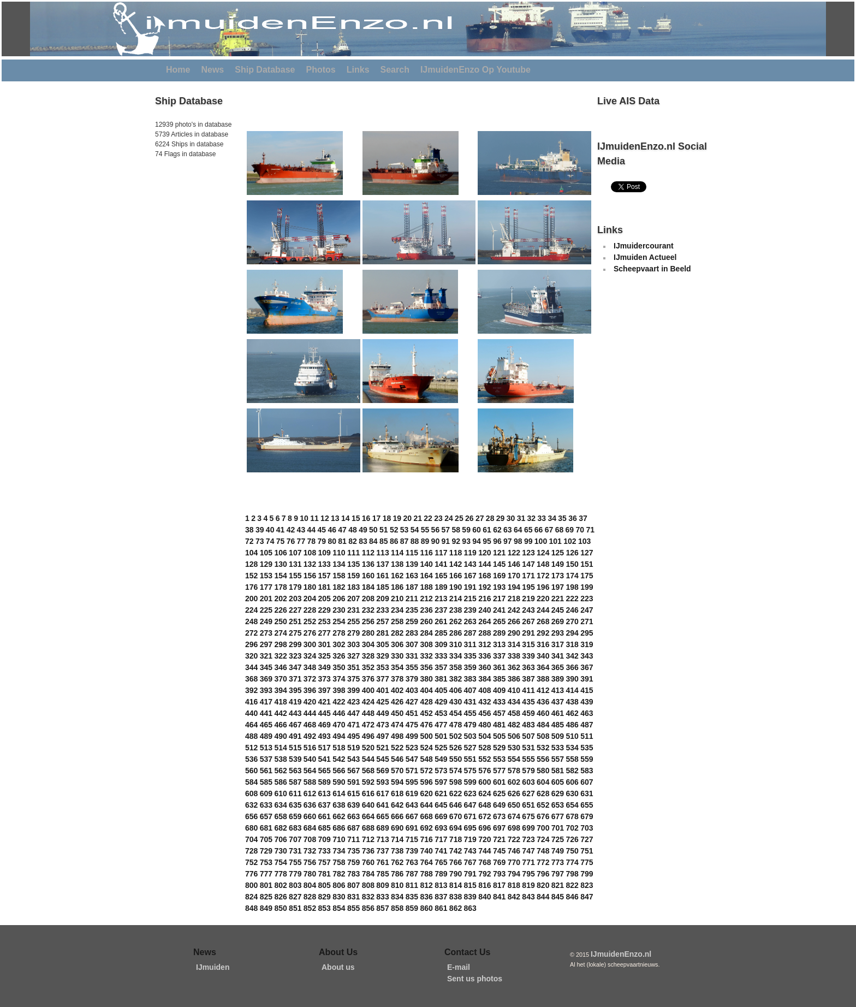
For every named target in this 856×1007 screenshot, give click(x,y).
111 (353, 552)
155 (295, 575)
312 (484, 644)
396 (310, 690)
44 (311, 529)
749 (557, 850)
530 (514, 747)
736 (368, 850)
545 (382, 759)
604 (543, 782)
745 (499, 850)
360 (484, 667)
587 (295, 782)
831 (353, 896)
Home (178, 69)
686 (338, 828)
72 (249, 541)
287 (470, 633)
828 (310, 896)
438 (572, 701)
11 (314, 518)
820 (543, 885)
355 (412, 667)
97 (507, 541)
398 (338, 690)
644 (426, 805)
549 (441, 759)
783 (353, 873)
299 (295, 644)
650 (514, 805)
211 (412, 598)
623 (470, 793)
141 (441, 564)
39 (259, 529)
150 (572, 564)
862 (455, 908)
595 (412, 782)
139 (412, 564)
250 (280, 621)
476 (426, 724)
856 (368, 908)
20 (407, 518)
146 (514, 564)
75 (280, 541)
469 (324, 724)
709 (324, 839)
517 (324, 747)
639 (353, 805)
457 (499, 713)
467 (295, 724)
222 (572, 598)
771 (528, 862)
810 (397, 885)
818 (514, 885)
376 (368, 678)
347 (295, 667)
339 (528, 655)
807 (353, 885)
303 (353, 644)
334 (455, 655)
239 (470, 610)
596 (426, 782)
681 (266, 828)
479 (470, 724)
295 (586, 633)
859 (412, 908)
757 (324, 862)
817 (499, 885)
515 (295, 747)
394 (280, 690)
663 (353, 816)
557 (557, 759)
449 (382, 713)
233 (382, 610)
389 (557, 678)
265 (499, 621)
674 (514, 816)
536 (251, 759)
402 (397, 690)
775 (586, 862)
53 (404, 529)
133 (324, 564)
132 (310, 564)
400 (368, 690)
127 (586, 552)
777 (266, 873)
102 (569, 541)
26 (469, 518)
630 (572, 793)
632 (251, 805)
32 (531, 518)
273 (266, 633)
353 (382, 667)
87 (404, 541)
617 (382, 793)
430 (455, 701)
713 (382, 839)
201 (266, 598)
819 (528, 885)
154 (280, 575)
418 (280, 701)
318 (572, 644)
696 (484, 828)
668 (426, 816)
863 (470, 908)
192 (484, 587)
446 (338, 713)
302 (338, 644)
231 (353, 610)
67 (549, 529)
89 (425, 541)
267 (528, 621)
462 (572, 713)
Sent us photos (474, 978)
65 (528, 529)
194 (514, 587)
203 (295, 598)
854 (338, 908)
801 (266, 885)
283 (412, 633)
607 (586, 782)
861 (441, 908)
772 (543, 862)
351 (353, 667)
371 (295, 678)
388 (543, 678)
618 (397, 793)
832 (368, 896)
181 (324, 587)
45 (321, 529)
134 (338, 564)
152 (251, 575)
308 (426, 644)
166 (455, 575)
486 (572, 724)
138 (397, 564)
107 (295, 552)
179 (295, 587)
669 (441, 816)
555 (528, 759)
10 (304, 518)
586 (280, 782)
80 (332, 541)
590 (338, 782)
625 (499, 793)
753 (266, 862)
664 (368, 816)
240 (484, 610)
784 (368, 873)
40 (270, 529)
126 (572, 552)
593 (382, 782)
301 (324, 644)
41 (280, 529)
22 (428, 518)
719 (470, 839)
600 (484, 782)
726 (572, 839)
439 (586, 701)
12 (324, 518)
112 (368, 552)
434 (514, 701)
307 (412, 644)
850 (280, 908)
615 (353, 793)
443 (295, 713)
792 (484, 873)
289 (499, 633)
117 (441, 552)
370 (280, 678)
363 (528, 667)
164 (426, 575)
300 (310, 644)
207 (353, 598)
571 (412, 770)
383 (470, 678)
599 (470, 782)
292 (543, 633)
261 (441, 621)
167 (470, 575)
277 (324, 633)
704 (251, 839)
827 (295, 896)
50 (373, 529)
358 (455, 667)
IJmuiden (212, 967)
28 (490, 518)
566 (338, 770)
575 (470, 770)
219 (528, 598)
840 (484, 896)
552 (484, 759)
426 (397, 701)
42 (291, 529)
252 (310, 621)
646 (455, 805)
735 (353, 850)
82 (352, 541)
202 (280, 598)
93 (466, 541)
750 (572, 850)
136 (368, 564)
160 (368, 575)
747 (528, 850)
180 (310, 587)
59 (466, 529)
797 (557, 873)
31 (521, 518)
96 (497, 541)
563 (295, 770)
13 (335, 518)
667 (412, 816)
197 (557, 587)
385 (499, 678)
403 (412, 690)
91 (446, 541)
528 (484, 747)
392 (251, 690)
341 (557, 655)
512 (251, 747)
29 (500, 518)
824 (251, 896)
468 (310, 724)
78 (311, 541)
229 (324, 610)
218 (514, 598)
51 (383, 529)
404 (426, 690)
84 (373, 541)
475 (412, 724)
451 (412, 713)
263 (470, 621)
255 (353, 621)
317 (557, 644)
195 (528, 587)
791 (470, 873)
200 (251, 598)
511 (586, 736)
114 (397, 552)
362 (514, 667)
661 (324, 816)
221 (557, 598)
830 (338, 896)
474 (397, 724)
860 (426, 908)
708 (310, 839)
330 (397, 655)
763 (412, 862)
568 (368, 770)
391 (586, 678)
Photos (321, 69)
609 (266, 793)
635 (295, 805)
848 (251, 908)
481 (499, 724)
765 (441, 862)
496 (368, 736)
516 (310, 747)
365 (557, 667)
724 (543, 839)
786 (397, 873)
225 (266, 610)
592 (368, 782)
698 (514, 828)
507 (528, 736)
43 (301, 529)
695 (470, 828)
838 (455, 896)
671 (470, 816)
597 (441, 782)
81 (342, 541)
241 (499, 610)
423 (353, 701)
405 (441, 690)
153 (266, 575)
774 (572, 862)
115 (412, 552)
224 (251, 610)
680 (251, 828)
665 (382, 816)
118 (455, 552)
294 (572, 633)
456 (484, 713)
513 (266, 747)
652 (543, 805)
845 (557, 896)
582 (572, 770)
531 (528, 747)
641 (382, 805)
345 (266, 667)
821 (557, 885)
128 (251, 564)
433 (499, 701)
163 (412, 575)
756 (310, 862)
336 (484, 655)
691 (412, 828)
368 (251, 678)
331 (412, 655)
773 (557, 862)
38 (249, 529)
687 (353, 828)
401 (382, 690)
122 (514, 552)
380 (426, 678)
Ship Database (265, 69)
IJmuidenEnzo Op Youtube (475, 69)
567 (353, 770)
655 (586, 805)
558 (572, 759)
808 (368, 885)
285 (441, 633)
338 (514, 655)
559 (586, 759)
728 (251, 850)
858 (397, 908)
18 (387, 518)
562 (280, 770)
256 (368, 621)
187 (412, 587)
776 (251, 873)
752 (251, 862)
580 (543, 770)
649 (499, 805)
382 (455, 678)
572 (426, 770)
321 (266, 655)
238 (455, 610)
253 (324, 621)
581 (557, 770)
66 (538, 529)
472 (368, 724)
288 (484, 633)
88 (415, 541)
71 (590, 529)
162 (397, 575)
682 (280, 828)
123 (528, 552)
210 (397, 598)
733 (324, 850)
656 (251, 816)
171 (528, 575)
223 (586, 598)
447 (353, 713)
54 (415, 529)
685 (324, 828)
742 (455, 850)
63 (507, 529)
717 (441, 839)
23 (438, 518)
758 (338, 862)
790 (455, 873)
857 (382, 908)
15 (356, 518)
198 (572, 587)
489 (266, 736)
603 (528, 782)
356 (426, 667)
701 (557, 828)
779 (295, 873)
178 (280, 587)
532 (543, 747)
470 (338, 724)
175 (586, 575)
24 (448, 518)
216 (484, 598)
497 (382, 736)
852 (310, 908)
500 (426, 736)
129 (266, 564)
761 (382, 862)
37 (583, 518)
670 (455, 816)
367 (586, 667)
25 (459, 518)
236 (426, 610)
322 (280, 655)
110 (338, 552)
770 (514, 862)
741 (441, 850)
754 (280, 862)
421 (324, 701)
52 (394, 529)
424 (368, 701)
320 (251, 655)
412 (543, 690)
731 (295, 850)
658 (280, 816)
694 (455, 828)
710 (338, 839)
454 (455, 713)
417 (266, 701)
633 (266, 805)
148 (543, 564)
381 (441, 678)
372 (310, 678)
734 (338, 850)
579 (528, 770)
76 (291, 541)
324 (310, 655)
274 (280, 633)
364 (543, 667)
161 (382, 575)
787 (412, 873)
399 (353, 690)
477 (441, 724)
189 (441, 587)
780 (310, 873)
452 (426, 713)
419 (295, 701)
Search (395, 69)
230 (338, 610)
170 (514, 575)
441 (266, 713)
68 (559, 529)
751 (586, 850)
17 (376, 518)
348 (310, 667)
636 (310, 805)
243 (528, 610)
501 (441, 736)
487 (586, 724)
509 (557, 736)
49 (363, 529)
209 (382, 598)
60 (476, 529)
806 (338, 885)
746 (514, 850)
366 (572, 667)
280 (368, 633)
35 (562, 518)
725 (557, 839)
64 (518, 529)
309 (441, 644)
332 (426, 655)
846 (572, 896)
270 (572, 621)
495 (353, 736)
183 (353, 587)
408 (484, 690)
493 (324, 736)
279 (353, 633)
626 (514, 793)
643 (412, 805)
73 (259, 541)
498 (397, 736)
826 (280, 896)
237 (441, 610)
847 (586, 896)
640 (368, 805)
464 (251, 724)
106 (280, 552)
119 (470, 552)
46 (332, 529)
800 (251, 885)
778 (280, 873)
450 (397, 713)
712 (368, 839)
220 (543, 598)
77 (301, 541)
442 (280, 713)
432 (484, 701)
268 (543, 621)
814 (455, 885)
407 (470, 690)
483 (528, 724)
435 (528, 701)
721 (499, 839)
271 (586, 621)
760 (368, 862)
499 (412, 736)
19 (397, 518)
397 (324, 690)
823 (586, 885)
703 (586, 828)
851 (295, 908)
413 (557, 690)
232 (368, 610)
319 (586, 644)
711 (353, 839)
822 (572, 885)
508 (543, 736)
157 (324, 575)
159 (353, 575)
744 (484, 850)
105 (266, 552)
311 (470, 644)
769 (499, 862)
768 (484, 862)
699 (528, 828)
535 (586, 747)
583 (586, 770)
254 (338, 621)
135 (353, 564)
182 (338, 587)
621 (441, 793)
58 (455, 529)
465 (266, 724)
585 (266, 782)
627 (528, 793)
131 (295, 564)
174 (572, 575)
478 (455, 724)
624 (484, 793)
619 (412, 793)
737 (382, 850)
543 (353, 759)
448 (368, 713)
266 (514, 621)
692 (426, 828)
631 (586, 793)
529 (499, 747)
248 (251, 621)
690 (397, 828)
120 (484, 552)
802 (280, 885)
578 (514, 770)
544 (368, 759)
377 (382, 678)
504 (484, 736)
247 (586, 610)
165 (441, 575)
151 (586, 564)
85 (383, 541)
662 (338, 816)
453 (441, 713)
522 (397, 747)
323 (295, 655)
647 (470, 805)
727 (586, 839)
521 (382, 747)
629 (557, 793)
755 (295, 862)
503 (470, 736)
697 (499, 828)
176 (251, 587)
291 (528, 633)
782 (338, 873)
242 (514, 610)
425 (382, 701)
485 (557, 724)
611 (295, 793)
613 (324, 793)
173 (557, 575)
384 (484, 678)
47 (342, 529)
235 (412, 610)
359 (470, 667)
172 (543, 575)
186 (397, 587)
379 (412, 678)
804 (310, 885)
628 (543, 793)
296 (251, 644)
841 (499, 896)
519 (353, 747)
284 (426, 633)
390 (572, 678)
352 (368, 667)
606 (572, 782)
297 (266, 644)
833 (382, 896)
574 (455, 770)
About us (338, 967)
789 (441, 873)
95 (487, 541)
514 (280, 747)
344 (251, 667)
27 (479, 518)
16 (366, 518)
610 (280, 793)
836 (426, 896)
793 (499, 873)
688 (368, 828)
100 (540, 541)
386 (514, 678)
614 (338, 793)
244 (543, 610)
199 (586, 587)
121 (499, 552)
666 (397, 816)
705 (266, 839)
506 (514, 736)
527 (470, 747)
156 (310, 575)
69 (570, 529)
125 (557, 552)
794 (514, 873)
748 (543, 850)
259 (412, 621)
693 (441, 828)
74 (270, 541)
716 (426, 839)
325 (324, 655)
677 (557, 816)
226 (280, 610)
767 (470, 862)
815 (470, 885)
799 (586, 873)
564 (310, 770)
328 (368, 655)
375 (353, 678)
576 (484, 770)
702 (572, 828)
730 (280, 850)
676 (543, 816)
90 (435, 541)
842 (514, 896)
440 (251, 713)
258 (397, 621)
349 (324, 667)
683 (295, 828)
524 (426, 747)
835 (412, 896)
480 (484, 724)
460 (543, 713)
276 (310, 633)
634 (280, 805)
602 (514, 782)
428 (426, 701)
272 (251, 633)
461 (557, 713)
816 (484, 885)
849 (266, 908)
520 (368, 747)
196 (543, 587)
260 (426, 621)
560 (251, 770)
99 (528, 541)
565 (324, 770)
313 (499, 644)
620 (426, 793)
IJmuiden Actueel (645, 257)
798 (572, 873)
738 (397, 850)
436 (543, 701)
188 (426, 587)
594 (397, 782)
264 (484, 621)
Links (358, 69)
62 (497, 529)
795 (528, 873)
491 (295, 736)
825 (266, 896)
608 (251, 793)
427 (412, 701)
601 (499, 782)
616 (368, 793)
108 (310, 552)
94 (476, 541)
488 (251, 736)
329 (382, 655)
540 (310, 759)
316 (543, 644)
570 (397, 770)
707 (295, 839)
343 (586, 655)
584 (251, 782)
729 (266, 850)
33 (541, 518)
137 (382, 564)
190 (455, 587)
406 (455, 690)
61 (487, 529)
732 (310, 850)
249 (266, 621)
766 (455, 862)
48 (352, 529)
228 (310, 610)
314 (514, 644)
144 (484, 564)
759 (353, 862)
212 (426, 598)
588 (310, 782)
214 (455, 598)
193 (499, 587)
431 (470, 701)
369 (266, 678)
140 (426, 564)
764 (426, 862)
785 (382, 873)
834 (397, 896)
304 (368, 644)
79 (321, 541)
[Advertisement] (188, 234)
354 (397, 667)
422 (338, 701)
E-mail (458, 967)
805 (324, 885)
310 (455, 644)
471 (353, 724)
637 (324, 805)
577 (499, 770)
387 (528, 678)
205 (324, 598)
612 (310, 793)
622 (455, 793)
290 (514, 633)
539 (295, 759)
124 (543, 552)
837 (441, 896)
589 (324, 782)
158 (338, 575)
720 (484, 839)
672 (484, 816)
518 (338, 747)
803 (295, 885)
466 (280, 724)
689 (382, 828)
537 (266, 759)
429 (441, 701)
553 (499, 759)
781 (324, 873)
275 (295, 633)
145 (499, 564)
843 (528, 896)
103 (584, 541)
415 (586, 690)
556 (543, 759)
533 (557, 747)
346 (280, 667)
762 (397, 862)
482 (514, 724)
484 (543, 724)
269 (557, 621)
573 (441, 770)
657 (266, 816)
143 (470, 564)
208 (368, 598)
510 (572, 736)
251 (295, 621)
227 (295, 610)
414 (572, 690)
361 (499, 667)
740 (426, 850)
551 (470, 759)
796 (543, 873)
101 (555, 541)
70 (580, 529)
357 (441, 667)
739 (412, 850)
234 (397, 610)
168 (484, 575)
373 (324, 678)
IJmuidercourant (644, 245)
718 (455, 839)
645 (441, 805)
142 (455, 564)
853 (324, 908)
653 (557, 805)
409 (499, 690)
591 (353, 782)
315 (528, 644)
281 (382, 633)
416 (251, 701)
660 (310, 816)
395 (295, 690)
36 (572, 518)
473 (382, 724)
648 (484, 805)
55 (425, 529)
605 (557, 782)
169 (499, 575)
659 (295, 816)
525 (441, 747)
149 (557, 564)
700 (543, 828)
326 (338, 655)
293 (557, 633)
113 (382, 552)
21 (417, 518)
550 (455, 759)
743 (470, 850)
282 (397, 633)
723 (528, 839)
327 (353, 655)
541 (324, 759)
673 (499, 816)
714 (397, 839)
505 (499, 736)
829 (324, 896)
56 (435, 529)
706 (280, 839)
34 (552, 518)
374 (338, 678)
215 (470, 598)
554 (514, 759)
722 (514, 839)
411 (528, 690)
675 (528, 816)
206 (338, 598)
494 (338, 736)
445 (324, 713)
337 (499, 655)
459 (528, 713)
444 (310, 713)
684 (310, 828)
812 (426, 885)
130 (280, 564)
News (212, 69)
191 (470, 587)
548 (426, 759)
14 (345, 518)
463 (586, 713)
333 (441, 655)
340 (543, 655)
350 (338, 667)
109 (324, 552)
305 (382, 644)
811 (412, 885)
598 (455, 782)
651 (528, 805)
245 (557, 610)
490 (280, 736)
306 (397, 644)
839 (470, 896)
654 (572, 805)
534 (572, 747)
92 (455, 541)
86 (394, 541)
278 (338, 633)
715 (412, 839)
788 (426, 873)
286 (455, 633)
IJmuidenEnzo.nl (621, 954)
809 (382, 885)
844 (543, 896)
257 (382, 621)
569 (382, 770)
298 (280, 644)
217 (499, 598)
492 (310, 736)
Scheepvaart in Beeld (652, 268)
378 (397, 678)
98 (518, 541)
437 (557, 701)
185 (382, 587)
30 (511, 518)
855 (353, 908)
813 (441, 885)
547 (412, 759)
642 (397, 805)
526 (455, 747)
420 (310, 701)
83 (363, 541)
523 (412, 747)
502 (455, 736)
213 (441, 598)
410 (514, 690)
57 (446, 529)
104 (251, 552)
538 (280, 759)
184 (368, 587)
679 (586, 816)
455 (470, 713)
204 (310, 598)
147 (528, 564)
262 (455, 621)
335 (470, 655)
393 (266, 690)
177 (266, 587)
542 (338, 759)
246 (572, 610)
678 (572, 816)
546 (397, 759)
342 (572, 655)
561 (266, 770)
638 (338, 805)
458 (514, 713)
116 (426, 552)
